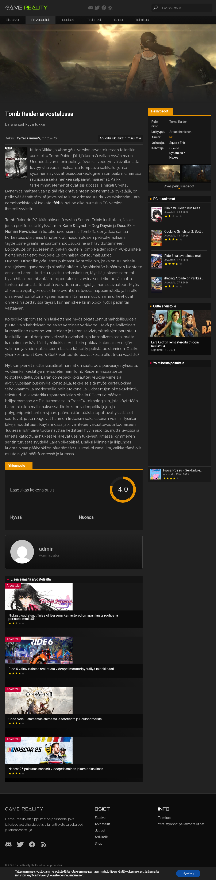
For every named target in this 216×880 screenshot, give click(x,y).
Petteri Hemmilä (28, 138)
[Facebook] (32, 844)
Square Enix (177, 143)
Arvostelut (40, 19)
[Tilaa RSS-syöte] (110, 8)
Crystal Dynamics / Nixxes (177, 152)
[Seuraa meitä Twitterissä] (97, 8)
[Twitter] (20, 844)
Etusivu (12, 19)
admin (46, 549)
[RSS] (43, 844)
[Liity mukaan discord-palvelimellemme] (90, 8)
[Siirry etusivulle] (26, 8)
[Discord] (8, 844)
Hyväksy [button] (188, 873)
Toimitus (142, 19)
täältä (57, 203)
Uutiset (68, 19)
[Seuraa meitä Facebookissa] (104, 8)
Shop (118, 19)
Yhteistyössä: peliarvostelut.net (181, 824)
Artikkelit (94, 19)
